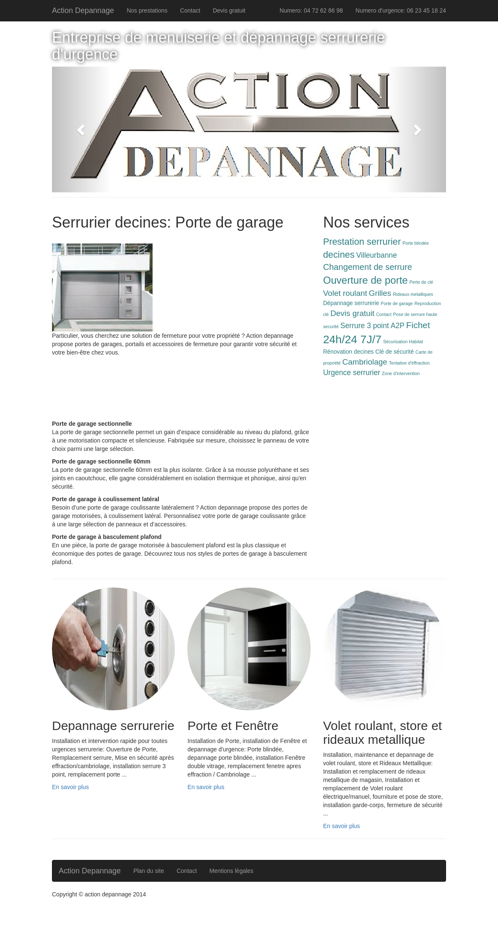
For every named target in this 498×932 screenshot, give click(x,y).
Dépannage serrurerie (351, 303)
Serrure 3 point (364, 325)
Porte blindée (415, 243)
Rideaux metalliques (413, 294)
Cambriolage (364, 361)
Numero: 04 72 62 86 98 (311, 10)
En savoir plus (70, 787)
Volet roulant (345, 293)
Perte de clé (421, 282)
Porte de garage (396, 303)
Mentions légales (232, 870)
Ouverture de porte (365, 280)
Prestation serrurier (362, 241)
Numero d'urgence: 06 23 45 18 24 (400, 10)
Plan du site (148, 870)
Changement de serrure (367, 267)
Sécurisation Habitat (403, 341)
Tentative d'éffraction (409, 362)
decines (339, 254)
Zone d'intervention (401, 373)
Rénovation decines (348, 352)
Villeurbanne (376, 255)
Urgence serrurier (351, 372)
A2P (398, 325)
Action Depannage (83, 10)
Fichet (418, 325)
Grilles (380, 293)
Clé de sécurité (394, 352)
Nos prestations (147, 10)
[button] (81, 129)
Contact (190, 10)
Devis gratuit (229, 10)
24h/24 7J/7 (352, 339)
